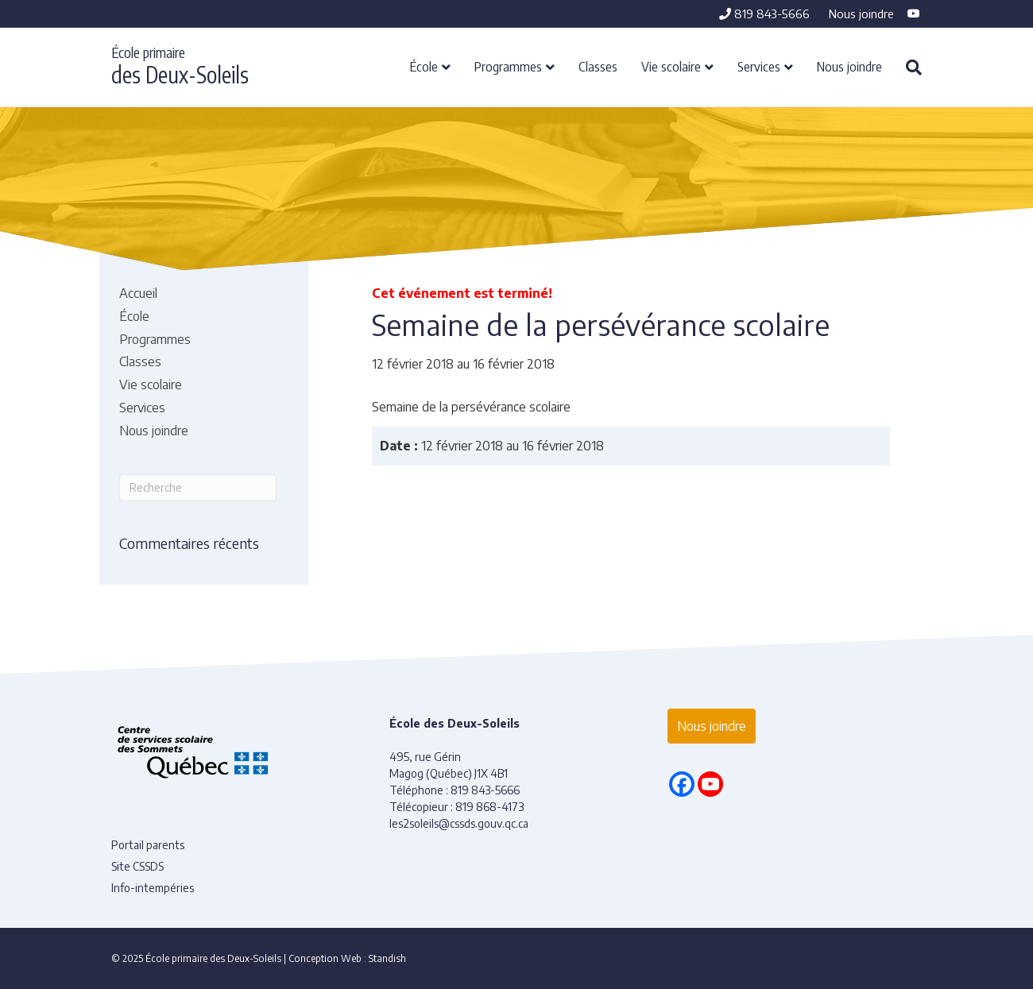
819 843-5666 (764, 13)
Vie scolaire (671, 66)
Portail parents (147, 845)
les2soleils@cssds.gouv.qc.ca (458, 823)
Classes (597, 66)
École (424, 66)
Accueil (138, 293)
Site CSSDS (137, 866)
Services (758, 66)
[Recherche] (908, 67)
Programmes (508, 66)
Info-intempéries (152, 887)
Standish (387, 958)
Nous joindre (861, 13)
